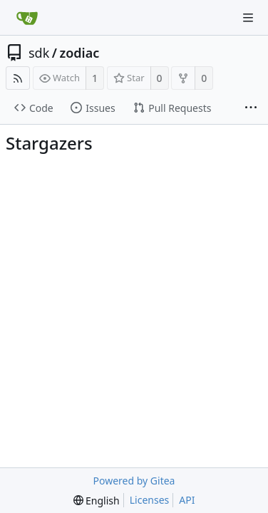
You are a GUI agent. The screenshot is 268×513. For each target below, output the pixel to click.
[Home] (27, 18)
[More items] (250, 108)
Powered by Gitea (134, 480)
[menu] (96, 500)
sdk (39, 53)
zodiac (80, 53)
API (187, 500)
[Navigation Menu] (248, 18)
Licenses (150, 500)
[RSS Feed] (18, 78)
